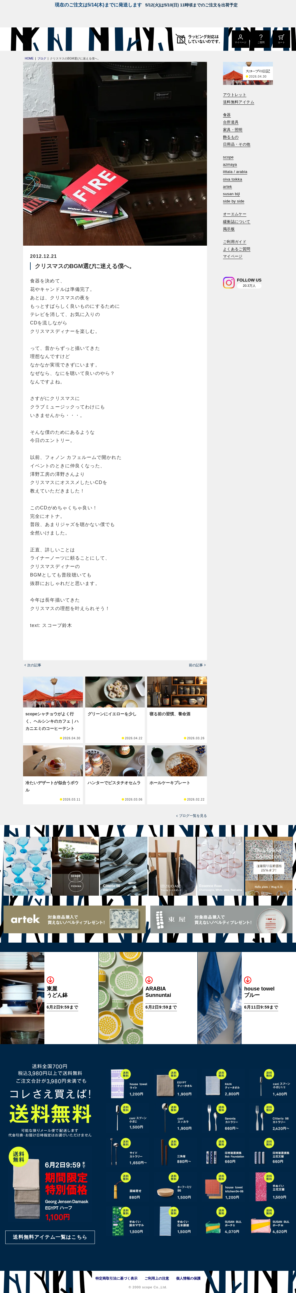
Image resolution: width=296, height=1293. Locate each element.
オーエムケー (234, 214)
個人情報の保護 (188, 1278)
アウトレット (234, 94)
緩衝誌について (236, 221)
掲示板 (229, 229)
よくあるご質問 (236, 249)
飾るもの (231, 137)
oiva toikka (232, 179)
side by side (233, 201)
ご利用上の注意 (156, 1278)
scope (228, 157)
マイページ (233, 256)
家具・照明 (233, 129)
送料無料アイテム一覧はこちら (50, 1237)
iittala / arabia (235, 172)
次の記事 (34, 665)
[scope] (49, 39)
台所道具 (231, 122)
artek (227, 186)
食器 (227, 115)
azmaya (230, 164)
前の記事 (196, 665)
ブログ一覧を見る (193, 816)
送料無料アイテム (238, 102)
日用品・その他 (236, 144)
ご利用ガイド (234, 242)
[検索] (227, 264)
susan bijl (231, 194)
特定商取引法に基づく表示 (116, 1278)
